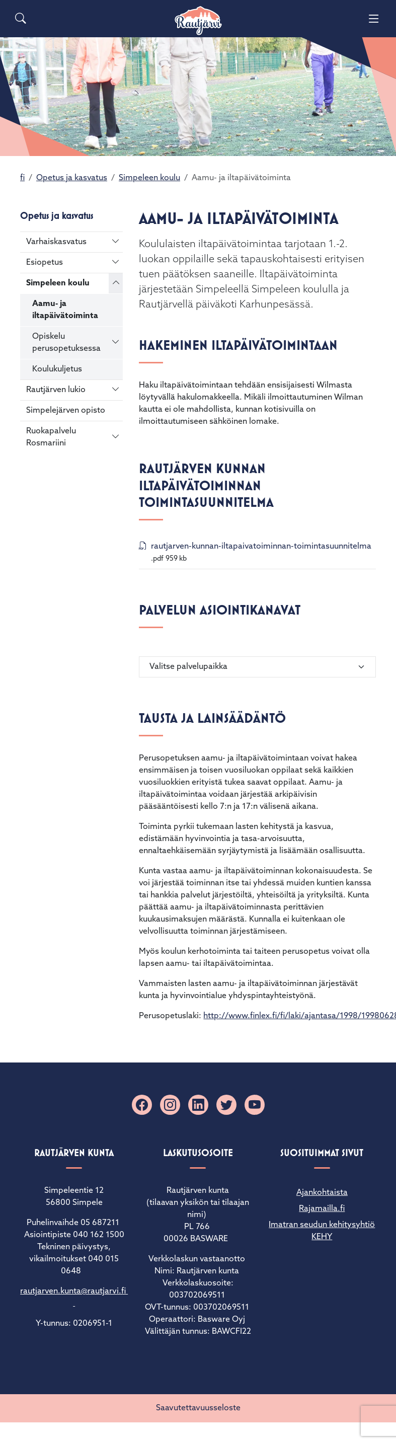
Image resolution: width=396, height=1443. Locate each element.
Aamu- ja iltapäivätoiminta (65, 310)
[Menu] (374, 19)
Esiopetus (44, 263)
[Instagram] (170, 1105)
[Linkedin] (198, 1105)
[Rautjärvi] (198, 21)
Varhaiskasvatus (56, 242)
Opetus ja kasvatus (71, 178)
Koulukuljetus (57, 369)
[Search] (20, 18)
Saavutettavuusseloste (198, 1408)
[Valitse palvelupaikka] (257, 666)
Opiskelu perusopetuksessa (66, 343)
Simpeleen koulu (149, 178)
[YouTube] (255, 1105)
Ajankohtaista (322, 1193)
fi (22, 178)
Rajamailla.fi (322, 1209)
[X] (226, 1105)
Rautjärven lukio (56, 390)
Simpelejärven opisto (65, 411)
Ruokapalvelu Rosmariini (51, 437)
